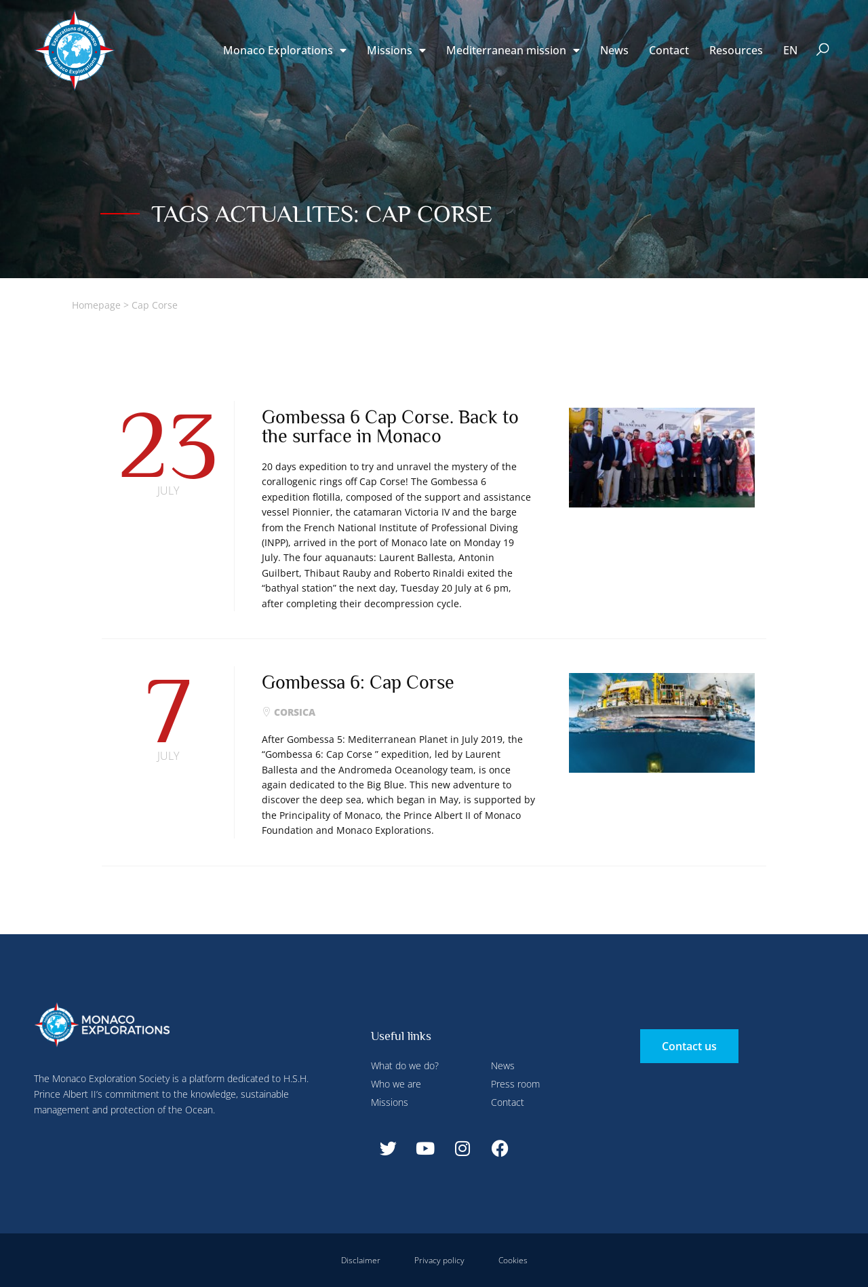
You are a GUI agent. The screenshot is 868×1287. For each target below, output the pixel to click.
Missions (389, 1102)
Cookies (513, 1260)
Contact (669, 50)
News (614, 50)
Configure (304, 29)
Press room (515, 1083)
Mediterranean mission (513, 50)
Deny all (374, 29)
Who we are (396, 1083)
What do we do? (405, 1065)
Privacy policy (439, 1260)
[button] (823, 50)
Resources (736, 50)
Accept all (246, 319)
